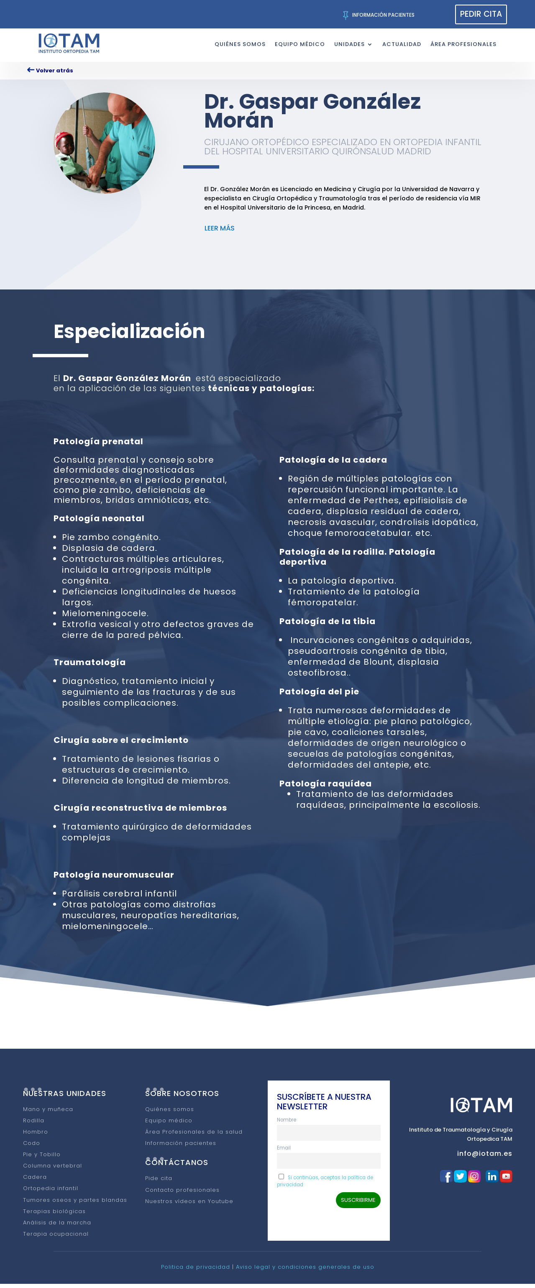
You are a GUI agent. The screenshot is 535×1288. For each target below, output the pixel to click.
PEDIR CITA (481, 14)
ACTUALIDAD (401, 44)
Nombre (286, 1124)
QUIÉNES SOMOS (240, 44)
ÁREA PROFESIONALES (463, 44)
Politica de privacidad (195, 1271)
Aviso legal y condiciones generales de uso (305, 1271)
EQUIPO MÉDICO (300, 44)
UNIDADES (349, 44)
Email (284, 1152)
